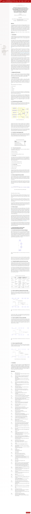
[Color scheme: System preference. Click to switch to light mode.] (28, 1)
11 (24, 52)
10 (15, 46)
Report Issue (19, 1)
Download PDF (26, 1)
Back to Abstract (23, 1)
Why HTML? (17, 1)
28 (25, 52)
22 (27, 52)
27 (28, 41)
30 (11, 47)
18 (22, 52)
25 (24, 220)
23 (11, 210)
